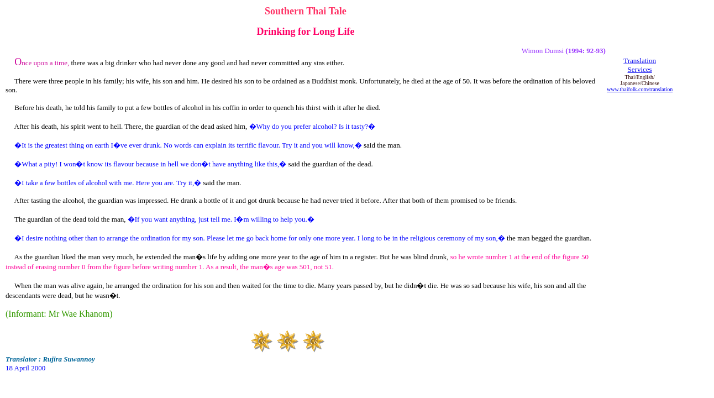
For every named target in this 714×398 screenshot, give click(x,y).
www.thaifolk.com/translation (640, 89)
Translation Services (639, 65)
